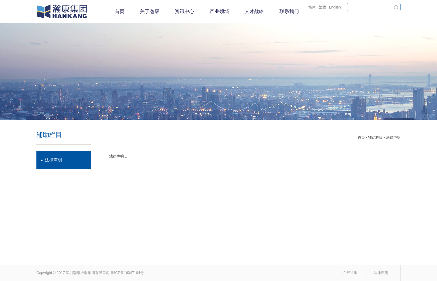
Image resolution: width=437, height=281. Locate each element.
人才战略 (254, 11)
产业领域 (219, 11)
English (335, 7)
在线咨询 (350, 273)
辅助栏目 (375, 137)
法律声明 (53, 159)
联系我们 (289, 11)
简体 (312, 7)
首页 (119, 11)
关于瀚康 (149, 11)
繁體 (322, 7)
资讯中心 (184, 11)
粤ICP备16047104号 (127, 273)
